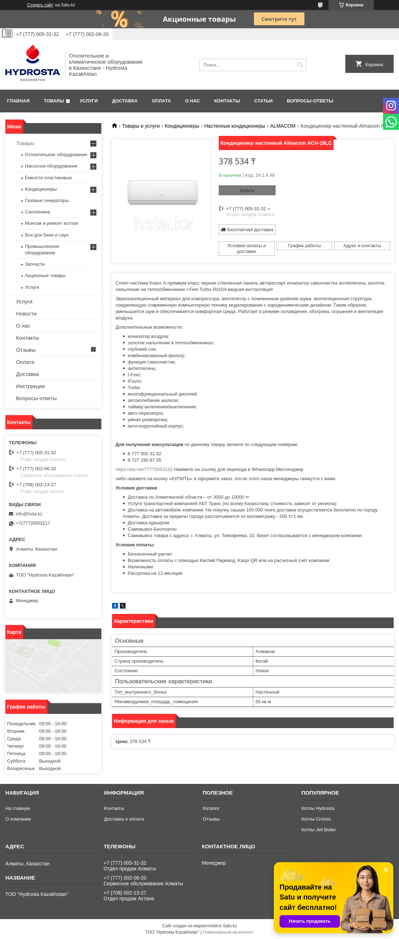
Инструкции (30, 386)
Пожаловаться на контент (228, 932)
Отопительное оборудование (56, 154)
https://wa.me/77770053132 (144, 469)
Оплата (161, 101)
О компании (18, 819)
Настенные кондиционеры (234, 126)
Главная (18, 101)
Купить (247, 190)
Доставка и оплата (124, 819)
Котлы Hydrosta (317, 808)
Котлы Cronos (316, 819)
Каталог (211, 808)
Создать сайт (40, 4)
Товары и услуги (141, 126)
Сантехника (37, 211)
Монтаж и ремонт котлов (51, 223)
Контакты (227, 101)
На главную (17, 808)
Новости (26, 314)
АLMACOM (283, 126)
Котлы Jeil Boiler (318, 829)
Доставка (125, 101)
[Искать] (300, 65)
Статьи (263, 101)
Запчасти (35, 264)
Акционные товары (45, 275)
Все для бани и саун (46, 235)
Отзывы (26, 350)
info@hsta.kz (29, 513)
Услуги (89, 101)
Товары (54, 101)
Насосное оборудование (51, 166)
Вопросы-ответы (310, 101)
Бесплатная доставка (250, 229)
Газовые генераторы (47, 200)
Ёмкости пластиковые (48, 177)
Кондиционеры (182, 126)
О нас (192, 101)
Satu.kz (230, 925)
